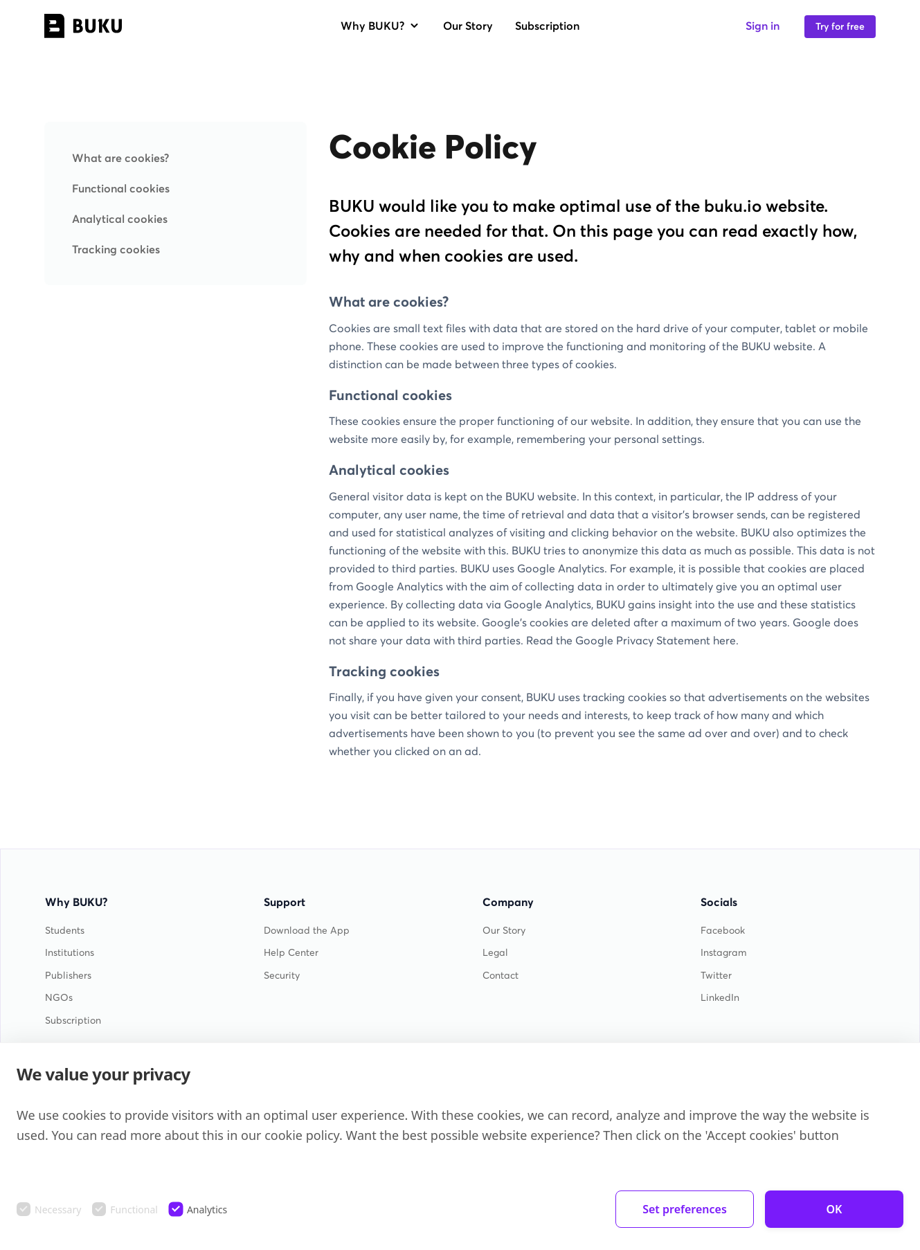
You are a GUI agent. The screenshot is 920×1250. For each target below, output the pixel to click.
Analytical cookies (120, 219)
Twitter (716, 975)
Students (64, 930)
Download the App (307, 930)
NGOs (59, 998)
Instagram (724, 953)
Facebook (723, 930)
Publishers (68, 975)
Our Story (468, 26)
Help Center (291, 953)
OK (834, 1209)
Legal (495, 953)
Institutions (69, 953)
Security (282, 975)
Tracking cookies (116, 249)
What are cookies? (120, 158)
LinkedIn (720, 998)
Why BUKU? (381, 26)
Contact (500, 975)
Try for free (840, 27)
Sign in (762, 26)
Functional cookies (121, 188)
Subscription (547, 26)
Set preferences (684, 1209)
